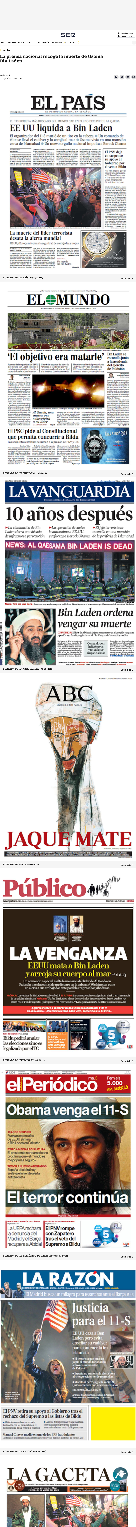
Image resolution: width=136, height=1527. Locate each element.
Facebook (116, 77)
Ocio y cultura (33, 42)
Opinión (45, 42)
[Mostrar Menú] (3, 34)
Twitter (122, 77)
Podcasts (72, 42)
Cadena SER (68, 35)
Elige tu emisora (124, 36)
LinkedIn (127, 77)
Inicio (2, 42)
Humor (21, 42)
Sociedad (5, 50)
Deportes (12, 42)
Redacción (5, 75)
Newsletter (128, 43)
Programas (57, 42)
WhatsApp (133, 77)
